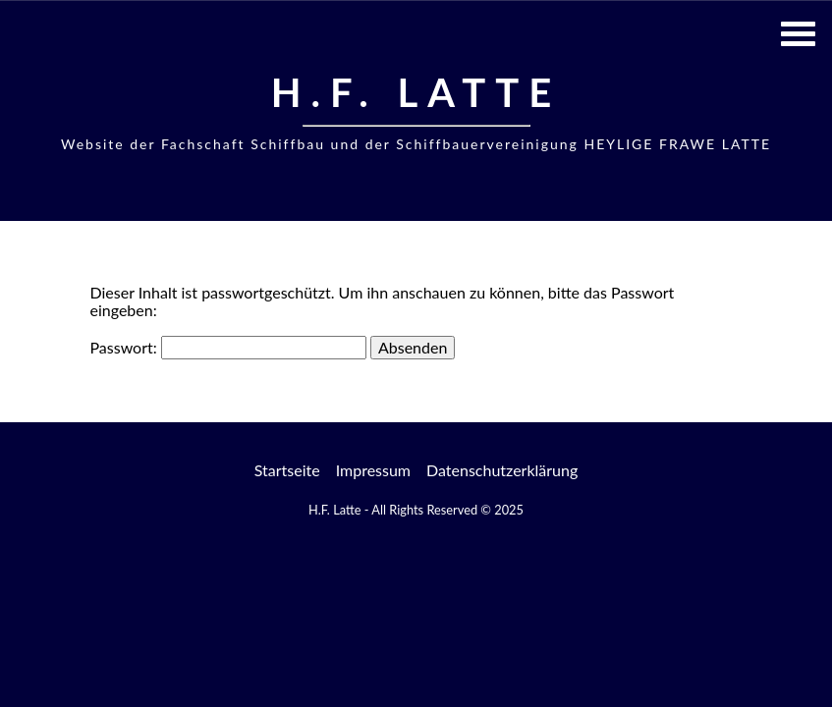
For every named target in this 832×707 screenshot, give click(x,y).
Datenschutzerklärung (502, 470)
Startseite (287, 470)
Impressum (373, 470)
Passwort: (228, 347)
